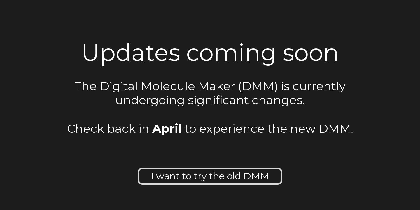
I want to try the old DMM (210, 176)
